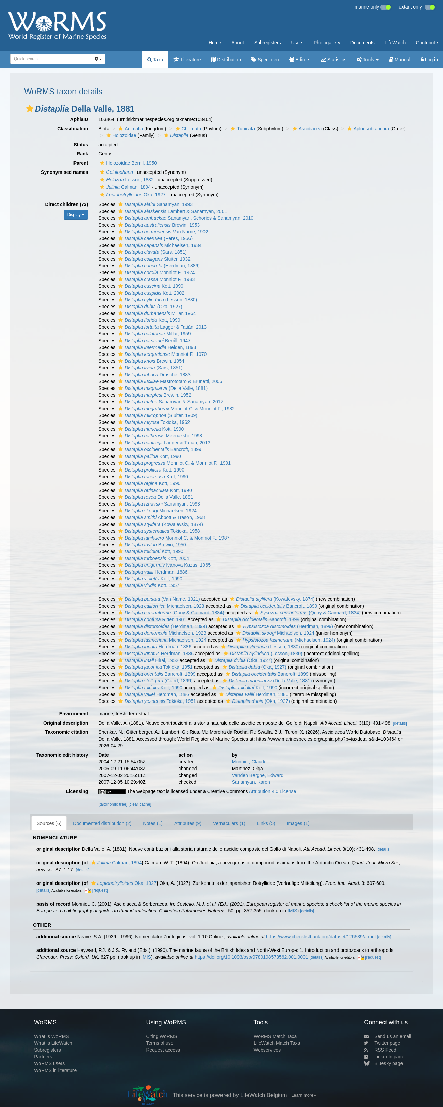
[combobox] (50, 59)
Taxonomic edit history (62, 755)
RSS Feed (380, 1050)
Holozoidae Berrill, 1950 (127, 163)
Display (76, 214)
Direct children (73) (66, 204)
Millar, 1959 (154, 333)
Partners (43, 1056)
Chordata (187, 128)
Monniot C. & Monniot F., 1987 (173, 538)
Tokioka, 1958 (158, 531)
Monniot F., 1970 (162, 354)
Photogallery (327, 42)
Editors (299, 59)
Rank (82, 153)
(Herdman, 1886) (158, 265)
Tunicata (242, 128)
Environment (73, 713)
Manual (399, 59)
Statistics (333, 59)
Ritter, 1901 (151, 619)
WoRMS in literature (55, 1070)
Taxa (155, 59)
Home (215, 42)
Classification (72, 128)
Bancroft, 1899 (159, 449)
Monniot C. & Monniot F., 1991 (174, 463)
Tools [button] (368, 59)
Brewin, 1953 (158, 225)
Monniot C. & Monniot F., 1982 (176, 408)
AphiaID (79, 119)
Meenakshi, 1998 (159, 436)
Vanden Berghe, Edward (258, 775)
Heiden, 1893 (156, 347)
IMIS (292, 910)
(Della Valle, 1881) (162, 388)
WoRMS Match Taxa (275, 1036)
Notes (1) (153, 823)
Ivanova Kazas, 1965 (164, 565)
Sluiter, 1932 (154, 259)
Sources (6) (49, 823)
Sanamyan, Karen (251, 782)
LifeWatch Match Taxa (276, 1043)
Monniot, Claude (249, 761)
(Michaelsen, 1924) (285, 640)
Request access (163, 1050)
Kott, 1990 (150, 286)
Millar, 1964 (156, 313)
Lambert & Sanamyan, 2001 (172, 211)
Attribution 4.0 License (272, 791)
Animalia (130, 128)
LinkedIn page (384, 1056)
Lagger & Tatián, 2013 (162, 327)
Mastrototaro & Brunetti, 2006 (169, 381)
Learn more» (303, 1095)
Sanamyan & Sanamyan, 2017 (170, 401)
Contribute (427, 42)
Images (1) (298, 823)
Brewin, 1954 (150, 361)
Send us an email (387, 1036)
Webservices (267, 1050)
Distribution (226, 59)
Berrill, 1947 (154, 340)
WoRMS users (49, 1063)
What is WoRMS (51, 1036)
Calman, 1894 (124, 187)
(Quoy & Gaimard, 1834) (170, 612)
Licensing (77, 791)
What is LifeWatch (53, 1043)
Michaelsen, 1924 (157, 510)
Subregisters (267, 42)
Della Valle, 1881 (155, 497)
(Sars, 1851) (152, 252)
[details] (400, 723)
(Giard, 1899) (155, 680)
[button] (29, 108)
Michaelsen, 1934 (159, 245)
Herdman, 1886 (152, 572)
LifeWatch (395, 42)
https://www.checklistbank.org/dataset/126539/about (321, 936)
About (237, 42)
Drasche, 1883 (154, 374)
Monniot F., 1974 (156, 272)
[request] (100, 890)
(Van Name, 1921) (158, 599)
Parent (80, 163)
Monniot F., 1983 (156, 279)
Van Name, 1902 (162, 231)
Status (81, 144)
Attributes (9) (187, 823)
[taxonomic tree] (112, 804)
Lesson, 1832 (125, 179)
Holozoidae (120, 135)
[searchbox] (49, 59)
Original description (65, 723)
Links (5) (266, 823)
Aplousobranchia (367, 128)
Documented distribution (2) (102, 823)
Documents (362, 42)
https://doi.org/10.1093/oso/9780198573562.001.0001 (251, 957)
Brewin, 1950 (151, 544)
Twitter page (382, 1043)
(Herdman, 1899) (162, 626)
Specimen (265, 59)
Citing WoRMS (161, 1036)
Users (297, 42)
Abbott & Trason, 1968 (161, 517)
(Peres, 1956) (155, 238)
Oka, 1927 (131, 194)
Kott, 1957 (148, 585)
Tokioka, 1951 (155, 667)
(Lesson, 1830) (157, 299)
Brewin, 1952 (154, 395)
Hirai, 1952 (147, 660)
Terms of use (159, 1043)
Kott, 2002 (150, 293)
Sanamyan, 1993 (155, 204)
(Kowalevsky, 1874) (160, 524)
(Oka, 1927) (149, 306)
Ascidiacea (306, 128)
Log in (429, 59)
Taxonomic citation (66, 732)
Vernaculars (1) (229, 823)
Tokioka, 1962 (153, 422)
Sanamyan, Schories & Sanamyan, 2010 (185, 218)
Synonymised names (64, 172)
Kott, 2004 (153, 558)
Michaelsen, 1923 (160, 606)
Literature (187, 59)
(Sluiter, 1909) (157, 415)
